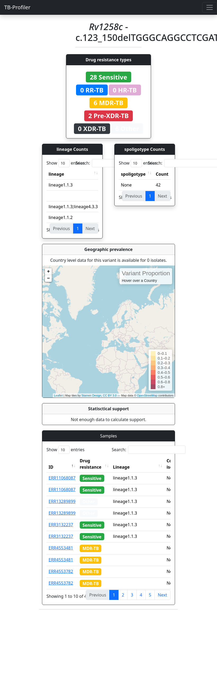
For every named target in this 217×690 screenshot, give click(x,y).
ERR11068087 (62, 478)
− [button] (48, 278)
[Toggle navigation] (209, 7)
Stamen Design (91, 395)
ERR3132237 (61, 525)
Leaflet (58, 395)
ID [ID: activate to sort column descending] (51, 467)
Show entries (65, 163)
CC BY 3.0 (110, 395)
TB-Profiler (17, 7)
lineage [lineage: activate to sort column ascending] (56, 174)
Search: (112, 163)
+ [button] (48, 271)
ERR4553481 (61, 548)
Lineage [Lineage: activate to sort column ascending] (121, 467)
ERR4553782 (61, 571)
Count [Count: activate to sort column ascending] (162, 174)
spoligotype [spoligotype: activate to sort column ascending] (133, 174)
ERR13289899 (62, 501)
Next (162, 595)
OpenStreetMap (147, 395)
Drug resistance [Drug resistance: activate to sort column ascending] (90, 464)
